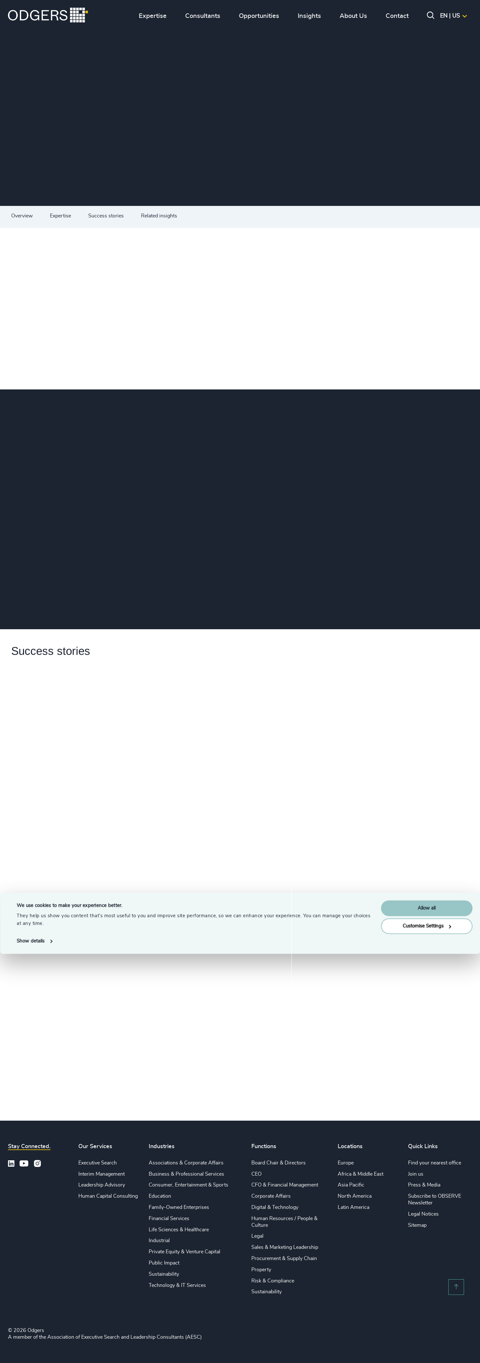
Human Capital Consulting (108, 1196)
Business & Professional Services (186, 1174)
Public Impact (164, 1262)
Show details (30, 1350)
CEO (256, 1174)
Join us (415, 1174)
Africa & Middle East (360, 1174)
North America (355, 1196)
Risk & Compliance (272, 1280)
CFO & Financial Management (284, 1184)
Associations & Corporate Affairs (186, 1162)
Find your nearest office (434, 1162)
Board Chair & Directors (278, 1162)
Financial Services (169, 1218)
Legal (257, 1236)
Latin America (353, 1207)
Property (261, 1269)
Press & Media (424, 1184)
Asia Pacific (351, 1184)
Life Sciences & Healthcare (179, 1229)
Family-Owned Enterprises (179, 1207)
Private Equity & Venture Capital (184, 1251)
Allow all (427, 1317)
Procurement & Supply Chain (284, 1258)
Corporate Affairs (271, 1196)
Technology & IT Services (177, 1285)
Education (160, 1196)
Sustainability (164, 1274)
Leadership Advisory (101, 1184)
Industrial (159, 1240)
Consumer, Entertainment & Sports (188, 1184)
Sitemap (417, 1225)
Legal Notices (423, 1214)
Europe (346, 1162)
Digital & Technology (274, 1207)
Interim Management (101, 1174)
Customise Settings (427, 1335)
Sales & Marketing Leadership (284, 1247)
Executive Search (97, 1162)
